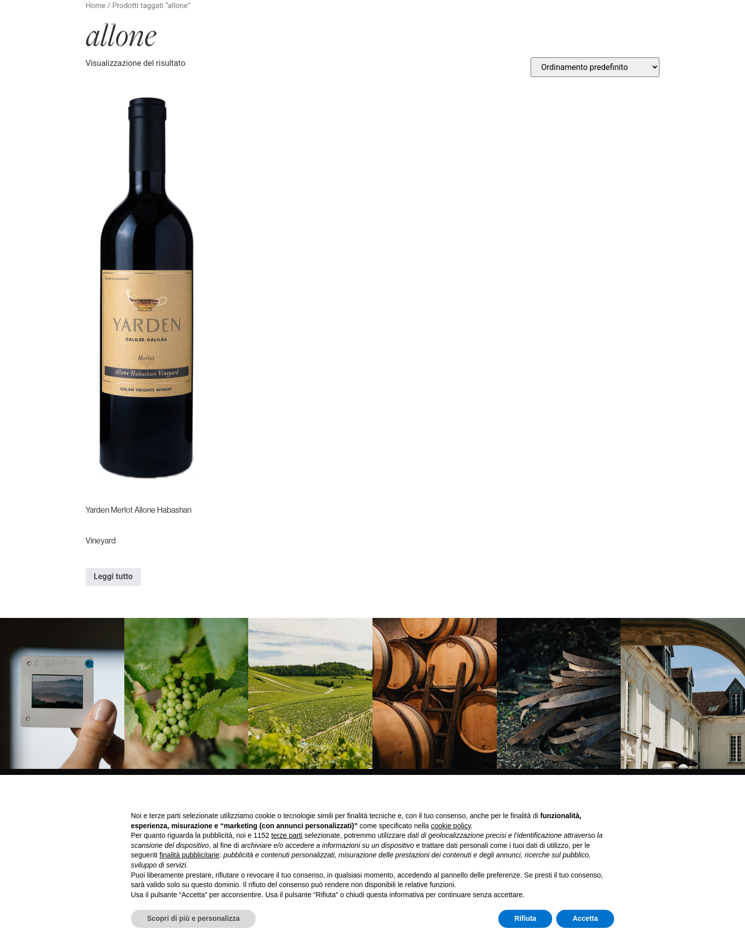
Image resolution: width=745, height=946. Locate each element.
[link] (62, 693)
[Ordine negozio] (595, 67)
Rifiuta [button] (525, 918)
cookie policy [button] (451, 826)
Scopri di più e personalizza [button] (193, 918)
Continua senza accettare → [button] (567, 796)
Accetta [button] (585, 918)
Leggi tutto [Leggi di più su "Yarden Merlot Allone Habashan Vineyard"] (113, 576)
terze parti (287, 835)
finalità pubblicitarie (189, 855)
